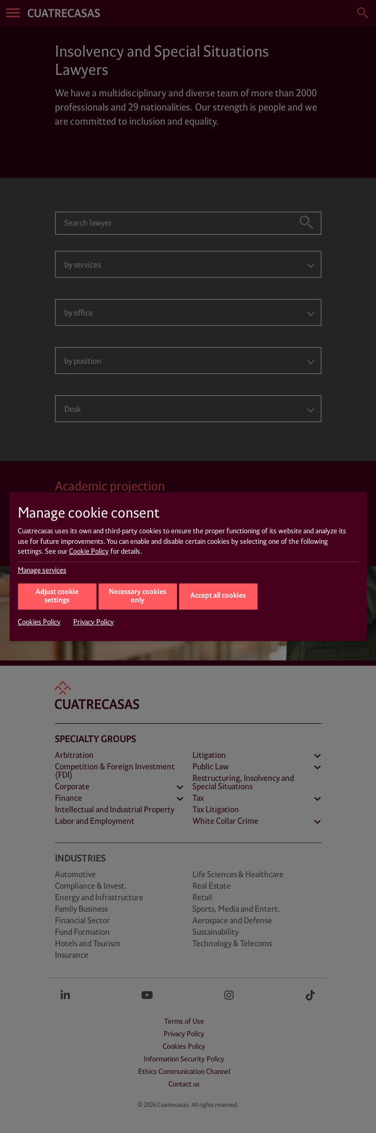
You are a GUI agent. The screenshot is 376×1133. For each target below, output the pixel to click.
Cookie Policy (89, 551)
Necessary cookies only (137, 596)
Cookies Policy (39, 622)
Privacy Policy (93, 622)
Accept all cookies (218, 595)
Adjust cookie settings (57, 596)
